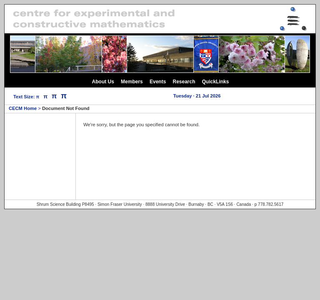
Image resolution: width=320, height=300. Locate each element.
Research (184, 82)
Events (158, 82)
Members (132, 82)
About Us (103, 82)
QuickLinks (215, 82)
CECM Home (23, 108)
